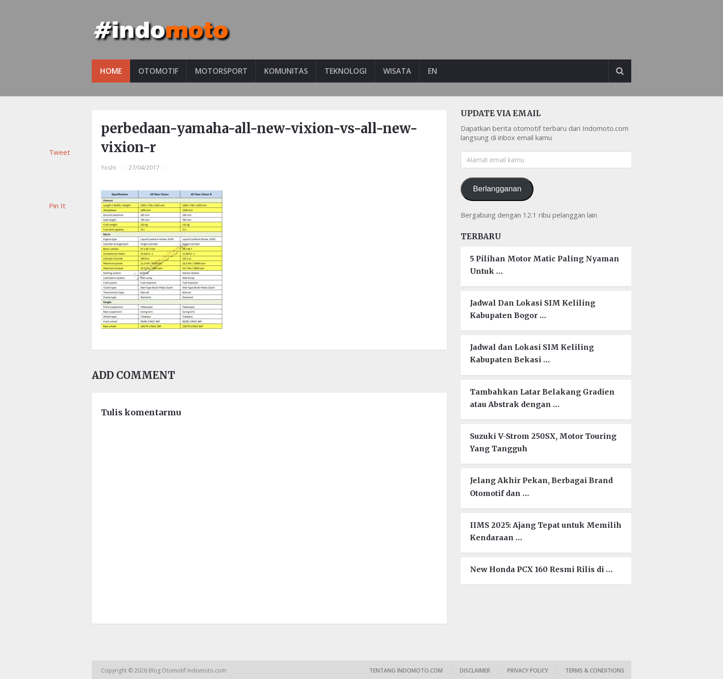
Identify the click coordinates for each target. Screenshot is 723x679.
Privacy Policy (527, 670)
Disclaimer (475, 670)
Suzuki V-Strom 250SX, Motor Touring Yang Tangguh (543, 442)
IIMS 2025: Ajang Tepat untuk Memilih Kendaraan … (546, 531)
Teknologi (346, 71)
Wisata (397, 71)
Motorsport (221, 71)
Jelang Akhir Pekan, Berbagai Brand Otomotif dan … (541, 486)
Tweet (59, 152)
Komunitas (286, 71)
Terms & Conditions (594, 670)
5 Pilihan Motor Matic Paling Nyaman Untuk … (544, 265)
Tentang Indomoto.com (406, 670)
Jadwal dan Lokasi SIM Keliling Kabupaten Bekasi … (532, 353)
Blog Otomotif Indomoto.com (188, 670)
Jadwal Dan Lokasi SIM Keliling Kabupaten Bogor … (532, 309)
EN (432, 71)
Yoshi (108, 167)
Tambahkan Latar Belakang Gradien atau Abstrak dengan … (542, 398)
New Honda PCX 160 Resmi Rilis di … (541, 569)
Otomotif (158, 71)
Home (111, 71)
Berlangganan (497, 188)
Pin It (57, 205)
